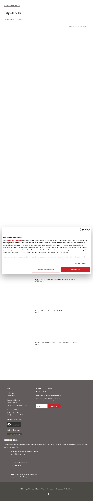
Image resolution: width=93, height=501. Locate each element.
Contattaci (11, 396)
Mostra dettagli (80, 263)
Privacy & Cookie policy (48, 489)
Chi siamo (11, 393)
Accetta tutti (75, 269)
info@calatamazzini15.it (15, 415)
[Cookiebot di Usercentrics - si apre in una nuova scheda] (81, 229)
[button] (88, 5)
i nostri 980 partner (14, 240)
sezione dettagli (75, 257)
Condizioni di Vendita (62, 489)
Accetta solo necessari (46, 269)
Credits (71, 489)
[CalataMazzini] (12, 6)
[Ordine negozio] (78, 26)
